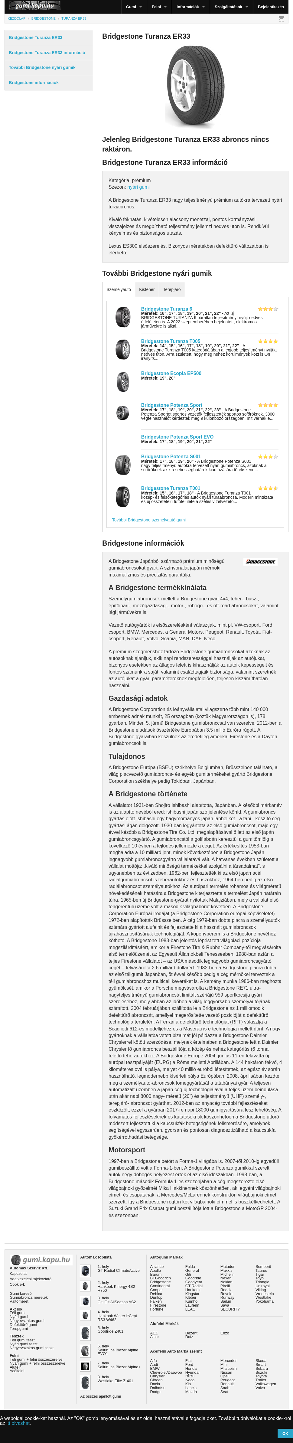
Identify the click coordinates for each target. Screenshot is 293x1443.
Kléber (191, 1297)
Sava (224, 1305)
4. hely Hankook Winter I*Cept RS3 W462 (117, 1316)
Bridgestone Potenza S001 (171, 456)
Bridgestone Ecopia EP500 (171, 373)
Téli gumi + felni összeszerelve (36, 1359)
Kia (188, 1384)
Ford (189, 1364)
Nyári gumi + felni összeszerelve (37, 1363)
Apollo (155, 1270)
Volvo (260, 1388)
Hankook (193, 1290)
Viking (261, 1290)
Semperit (263, 1266)
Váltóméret (19, 1301)
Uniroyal (263, 1286)
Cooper (156, 1290)
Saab (225, 1388)
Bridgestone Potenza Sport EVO (177, 436)
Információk (188, 7)
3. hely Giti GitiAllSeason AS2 (117, 1300)
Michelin (227, 1274)
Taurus (261, 1270)
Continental (160, 1286)
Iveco (190, 1380)
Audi (154, 1364)
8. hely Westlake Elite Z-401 (115, 1379)
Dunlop (156, 1297)
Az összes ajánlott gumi (100, 1396)
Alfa (153, 1360)
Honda (191, 1368)
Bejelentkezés (271, 7)
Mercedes (228, 1360)
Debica (156, 1293)
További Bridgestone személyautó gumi (149, 519)
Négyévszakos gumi (27, 1320)
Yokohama (265, 1301)
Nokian (226, 1282)
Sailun (225, 1301)
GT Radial (194, 1286)
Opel (224, 1376)
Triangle (262, 1282)
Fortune (157, 1309)
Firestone (158, 1305)
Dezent (191, 1333)
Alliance (157, 1266)
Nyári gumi (19, 1316)
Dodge (156, 1391)
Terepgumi (19, 1328)
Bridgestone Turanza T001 (170, 488)
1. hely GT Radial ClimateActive (119, 1268)
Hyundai (192, 1372)
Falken (156, 1301)
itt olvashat (17, 1423)
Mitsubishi (229, 1368)
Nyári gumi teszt (23, 1344)
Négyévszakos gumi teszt (32, 1348)
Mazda (191, 1391)
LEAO (190, 1309)
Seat (224, 1391)
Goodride (193, 1278)
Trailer (261, 1380)
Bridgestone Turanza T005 (170, 341)
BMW (155, 1368)
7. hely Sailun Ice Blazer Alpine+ (119, 1365)
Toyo (260, 1278)
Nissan (226, 1372)
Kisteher (147, 289)
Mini (223, 1364)
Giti (188, 1274)
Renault (227, 1384)
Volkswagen (266, 1384)
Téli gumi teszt (22, 1340)
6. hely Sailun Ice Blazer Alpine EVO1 (118, 1350)
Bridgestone (160, 1282)
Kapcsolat (18, 1273)
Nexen (226, 1278)
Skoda (261, 1360)
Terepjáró (172, 289)
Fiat (188, 1360)
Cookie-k (17, 1284)
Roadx (226, 1290)
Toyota (261, 1376)
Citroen (156, 1380)
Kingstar (192, 1293)
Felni (156, 7)
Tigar (260, 1274)
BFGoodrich (160, 1278)
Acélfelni (17, 1371)
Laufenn (192, 1305)
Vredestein (265, 1293)
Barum (156, 1274)
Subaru (262, 1368)
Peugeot (227, 1380)
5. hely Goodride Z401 (110, 1329)
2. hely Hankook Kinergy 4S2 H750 (116, 1286)
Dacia (155, 1384)
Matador (227, 1266)
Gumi (131, 7)
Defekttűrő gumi (23, 1324)
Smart (261, 1364)
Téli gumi (17, 1313)
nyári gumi (138, 187)
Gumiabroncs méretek (29, 1297)
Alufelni (16, 1367)
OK (285, 1433)
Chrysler (157, 1376)
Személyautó (118, 289)
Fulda (190, 1266)
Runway (227, 1297)
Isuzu (190, 1376)
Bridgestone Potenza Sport (171, 405)
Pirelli (225, 1286)
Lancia (191, 1388)
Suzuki (261, 1372)
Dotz (189, 1336)
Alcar (154, 1336)
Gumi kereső (21, 1293)
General (192, 1270)
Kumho (191, 1301)
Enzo (224, 1333)
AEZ (154, 1333)
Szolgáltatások (228, 7)
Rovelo (226, 1293)
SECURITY (230, 1309)
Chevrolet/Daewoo (166, 1372)
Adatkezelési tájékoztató (30, 1279)
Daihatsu (158, 1388)
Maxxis (226, 1270)
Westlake (263, 1297)
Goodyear (193, 1282)
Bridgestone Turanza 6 (166, 309)
